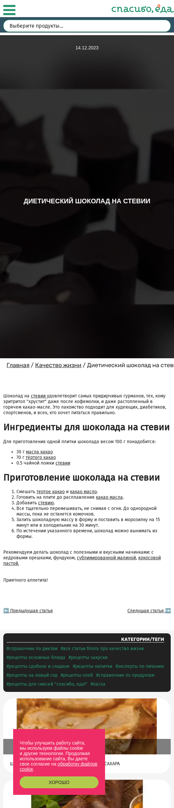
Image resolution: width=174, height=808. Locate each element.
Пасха (99, 684)
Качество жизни (58, 365)
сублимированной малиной (106, 558)
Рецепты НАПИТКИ (93, 666)
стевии (39, 396)
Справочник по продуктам (126, 675)
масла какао (39, 452)
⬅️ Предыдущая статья (28, 611)
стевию (46, 503)
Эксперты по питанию (141, 666)
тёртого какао (41, 457)
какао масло (83, 491)
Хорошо (59, 782)
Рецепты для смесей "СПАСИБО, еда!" (48, 684)
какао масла (109, 497)
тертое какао (50, 491)
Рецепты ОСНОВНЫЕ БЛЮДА (37, 657)
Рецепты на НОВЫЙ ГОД (33, 675)
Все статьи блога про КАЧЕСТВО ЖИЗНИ (103, 648)
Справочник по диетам (33, 648)
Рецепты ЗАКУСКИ (89, 657)
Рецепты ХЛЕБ (78, 675)
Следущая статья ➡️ (149, 611)
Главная (18, 365)
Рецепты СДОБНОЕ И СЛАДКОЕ (39, 666)
